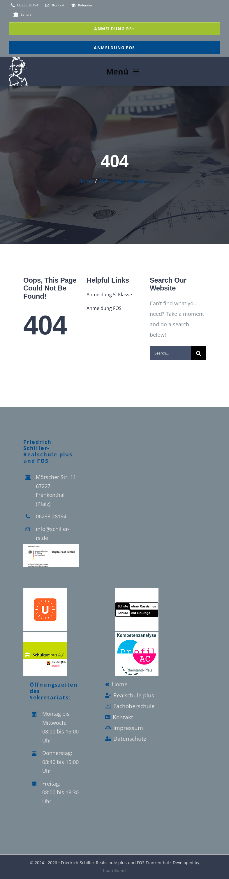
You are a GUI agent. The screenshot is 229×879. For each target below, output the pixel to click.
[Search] (198, 353)
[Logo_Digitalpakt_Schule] (51, 546)
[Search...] (170, 353)
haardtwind (114, 870)
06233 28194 (51, 516)
